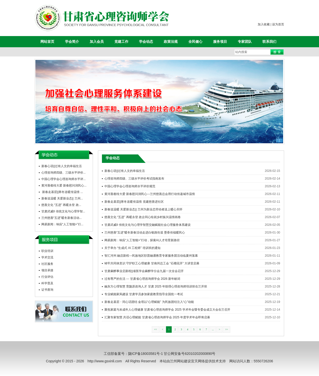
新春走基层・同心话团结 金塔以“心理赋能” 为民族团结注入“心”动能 (149, 302)
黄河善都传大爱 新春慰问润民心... (63, 185)
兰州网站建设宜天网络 (187, 361)
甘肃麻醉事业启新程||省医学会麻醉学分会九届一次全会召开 (144, 271)
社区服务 (47, 264)
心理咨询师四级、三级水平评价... (63, 172)
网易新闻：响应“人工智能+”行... (62, 224)
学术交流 (47, 257)
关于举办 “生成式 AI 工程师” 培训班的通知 (132, 248)
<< (155, 329)
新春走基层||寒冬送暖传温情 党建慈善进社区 (134, 201)
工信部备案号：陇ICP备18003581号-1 (133, 354)
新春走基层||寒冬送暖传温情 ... (62, 192)
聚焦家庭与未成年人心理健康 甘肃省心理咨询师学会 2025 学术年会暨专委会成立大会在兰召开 (167, 309)
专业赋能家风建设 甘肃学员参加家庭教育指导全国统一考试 (143, 294)
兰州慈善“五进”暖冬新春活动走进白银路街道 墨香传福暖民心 (144, 232)
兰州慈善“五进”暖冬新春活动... (61, 218)
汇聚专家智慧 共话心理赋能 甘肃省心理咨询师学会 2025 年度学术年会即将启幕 (157, 317)
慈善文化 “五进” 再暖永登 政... (61, 205)
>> (226, 329)
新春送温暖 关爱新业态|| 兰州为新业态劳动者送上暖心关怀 (143, 209)
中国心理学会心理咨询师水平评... (63, 179)
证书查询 (47, 289)
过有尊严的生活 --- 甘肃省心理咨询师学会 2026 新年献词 (142, 279)
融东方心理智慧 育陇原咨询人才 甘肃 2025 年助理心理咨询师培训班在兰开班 (155, 286)
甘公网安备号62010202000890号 (189, 354)
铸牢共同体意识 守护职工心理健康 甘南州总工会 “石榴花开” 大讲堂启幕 (151, 263)
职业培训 (47, 251)
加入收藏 (264, 24)
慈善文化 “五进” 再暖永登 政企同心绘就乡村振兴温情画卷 (142, 217)
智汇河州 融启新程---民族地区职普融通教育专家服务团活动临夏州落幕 (151, 255)
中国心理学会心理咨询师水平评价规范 (129, 186)
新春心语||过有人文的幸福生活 (61, 166)
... (213, 329)
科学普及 (47, 283)
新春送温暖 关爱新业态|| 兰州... (62, 198)
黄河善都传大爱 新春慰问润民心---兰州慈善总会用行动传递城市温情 (149, 194)
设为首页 (278, 24)
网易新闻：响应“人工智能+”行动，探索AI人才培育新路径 (142, 240)
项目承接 (47, 270)
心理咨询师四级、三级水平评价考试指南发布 (134, 178)
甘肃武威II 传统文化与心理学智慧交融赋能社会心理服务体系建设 (147, 225)
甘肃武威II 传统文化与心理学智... (63, 211)
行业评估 (47, 277)
